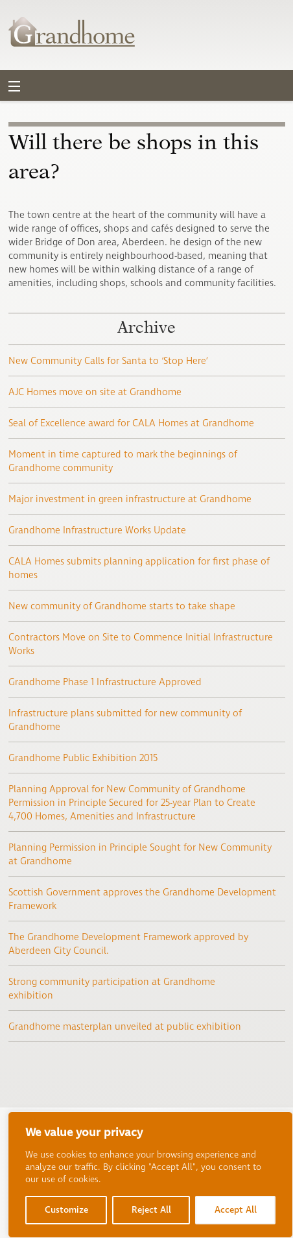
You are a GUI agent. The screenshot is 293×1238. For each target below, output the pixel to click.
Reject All (151, 1210)
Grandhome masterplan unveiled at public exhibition (124, 1027)
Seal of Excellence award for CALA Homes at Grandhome (131, 423)
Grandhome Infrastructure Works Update (97, 530)
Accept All (236, 1210)
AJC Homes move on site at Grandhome (95, 392)
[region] (150, 1174)
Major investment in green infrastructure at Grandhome (130, 499)
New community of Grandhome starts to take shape (121, 606)
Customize (66, 1210)
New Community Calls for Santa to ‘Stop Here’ (108, 361)
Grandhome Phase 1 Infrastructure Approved (105, 682)
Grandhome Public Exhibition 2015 (83, 758)
